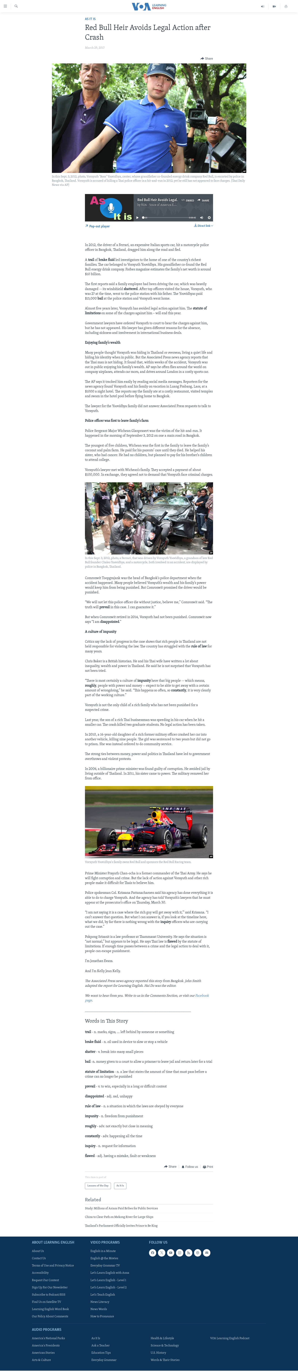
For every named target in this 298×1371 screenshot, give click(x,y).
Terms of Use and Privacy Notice (53, 1265)
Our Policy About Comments (50, 1316)
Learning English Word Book (50, 1309)
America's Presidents (46, 1345)
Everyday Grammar (104, 1360)
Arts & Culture (41, 1360)
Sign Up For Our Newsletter (50, 1287)
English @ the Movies (104, 1258)
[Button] (207, 58)
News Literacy (99, 1302)
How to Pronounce (102, 1316)
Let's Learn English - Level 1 (108, 1280)
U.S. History (158, 1352)
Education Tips (101, 1352)
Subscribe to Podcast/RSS (48, 1294)
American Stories (43, 1352)
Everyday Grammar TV (105, 1265)
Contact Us (39, 1258)
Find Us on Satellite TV (46, 1302)
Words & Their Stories (165, 1360)
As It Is (90, 19)
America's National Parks (48, 1338)
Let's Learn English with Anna (109, 1273)
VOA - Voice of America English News (165, 205)
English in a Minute (103, 1251)
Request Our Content (45, 1280)
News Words (98, 1309)
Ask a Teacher (100, 1345)
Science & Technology (165, 1345)
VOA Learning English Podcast (229, 1338)
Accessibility (40, 1273)
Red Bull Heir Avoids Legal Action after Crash (171, 200)
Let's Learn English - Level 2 (108, 1287)
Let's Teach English (102, 1294)
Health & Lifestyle (162, 1338)
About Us (38, 1251)
